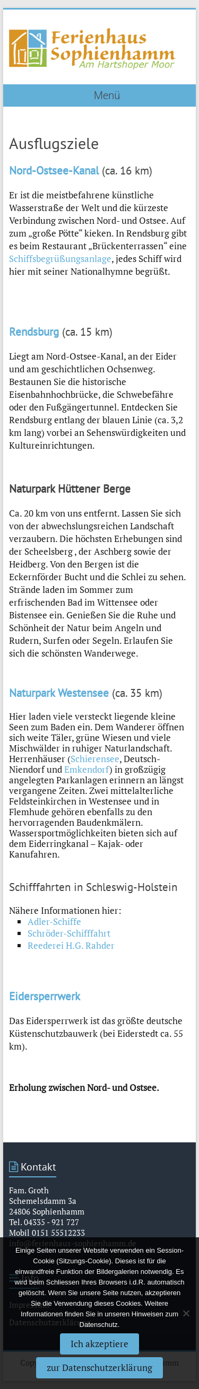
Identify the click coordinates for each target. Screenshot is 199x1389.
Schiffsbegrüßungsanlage (60, 258)
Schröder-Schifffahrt (69, 933)
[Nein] (185, 1313)
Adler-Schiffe (54, 921)
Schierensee (95, 759)
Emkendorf (86, 769)
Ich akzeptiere (99, 1344)
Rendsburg (34, 332)
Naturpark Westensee (59, 693)
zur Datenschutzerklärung (99, 1367)
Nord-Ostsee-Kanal (54, 170)
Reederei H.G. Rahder (71, 945)
